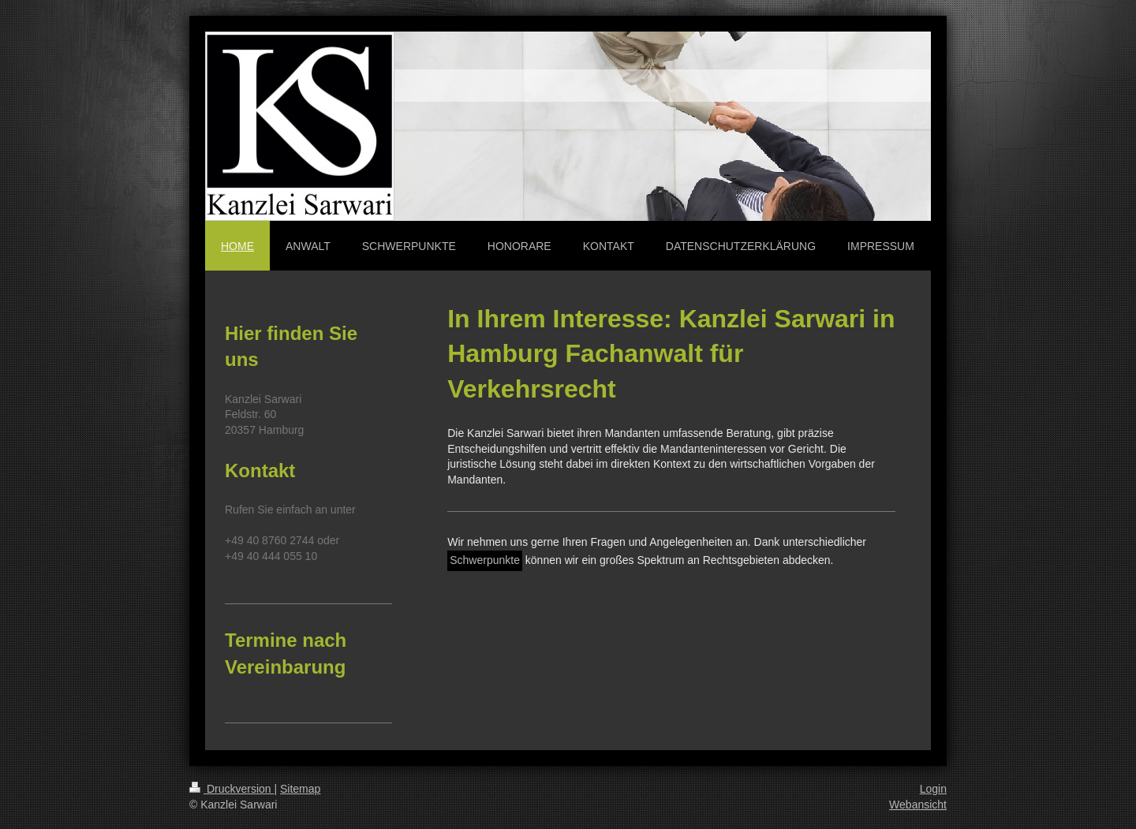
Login (933, 788)
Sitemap (300, 788)
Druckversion (231, 788)
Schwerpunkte (485, 560)
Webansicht (918, 804)
